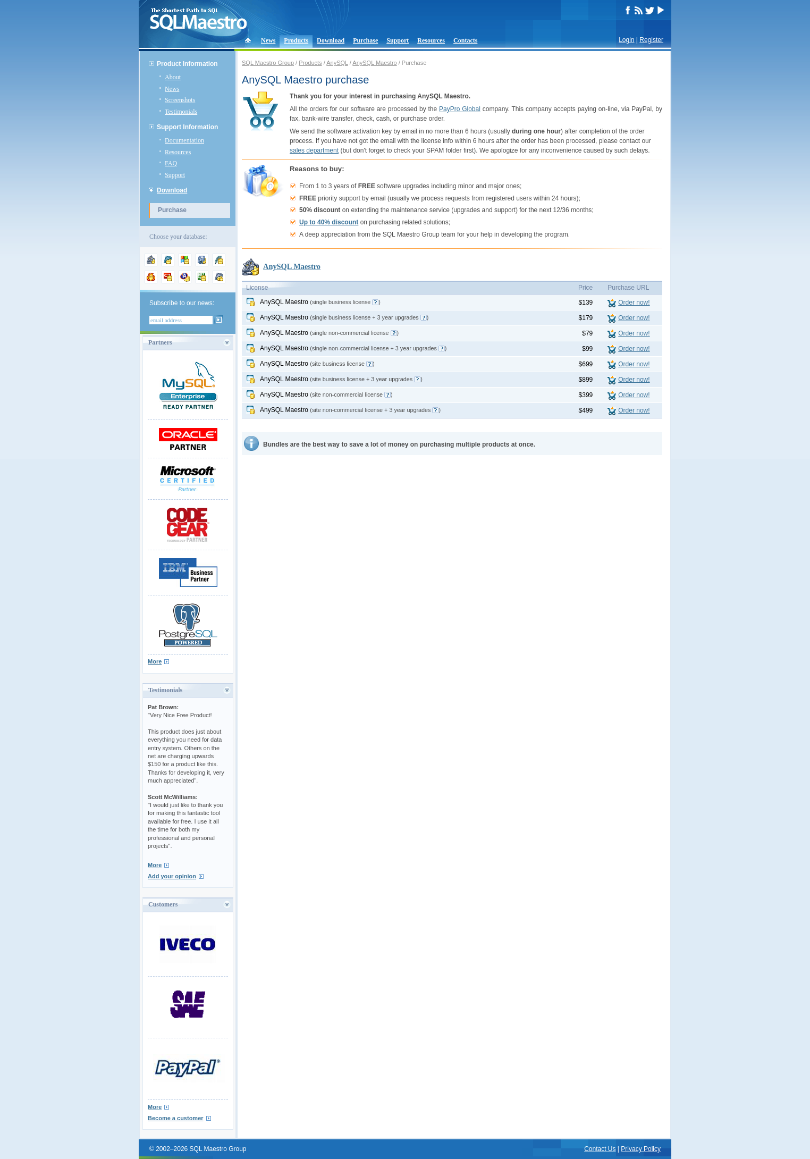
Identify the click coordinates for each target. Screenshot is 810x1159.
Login (626, 40)
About (173, 77)
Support (397, 40)
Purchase (365, 40)
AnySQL (337, 63)
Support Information (187, 127)
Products (296, 40)
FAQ (171, 163)
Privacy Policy (641, 1149)
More (155, 661)
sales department (314, 150)
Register (651, 40)
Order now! (633, 302)
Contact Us (599, 1149)
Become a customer (176, 1118)
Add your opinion (172, 876)
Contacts (465, 40)
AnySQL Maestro (374, 63)
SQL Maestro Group (268, 63)
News (268, 40)
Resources (431, 40)
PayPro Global (459, 109)
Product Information (187, 64)
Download (330, 40)
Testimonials (181, 111)
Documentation (184, 140)
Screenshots (180, 100)
